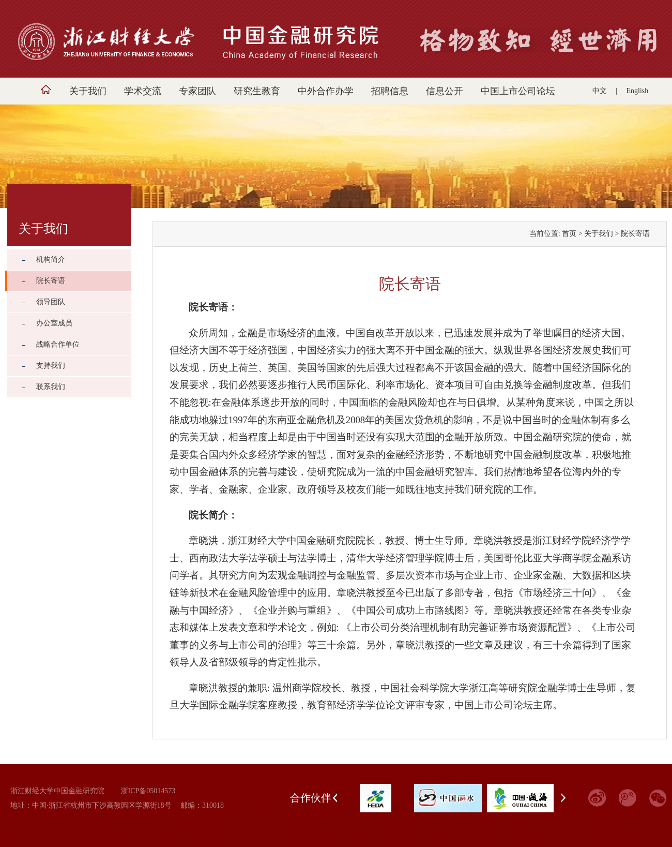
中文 (599, 91)
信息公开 (444, 91)
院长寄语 (50, 281)
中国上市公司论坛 (518, 91)
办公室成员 (54, 323)
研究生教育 (257, 91)
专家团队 (197, 91)
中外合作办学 (326, 91)
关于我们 (87, 91)
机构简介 (50, 259)
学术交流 (142, 91)
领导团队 (50, 302)
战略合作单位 (58, 344)
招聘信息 (389, 91)
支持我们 (50, 365)
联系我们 (50, 387)
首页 (569, 233)
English (638, 91)
